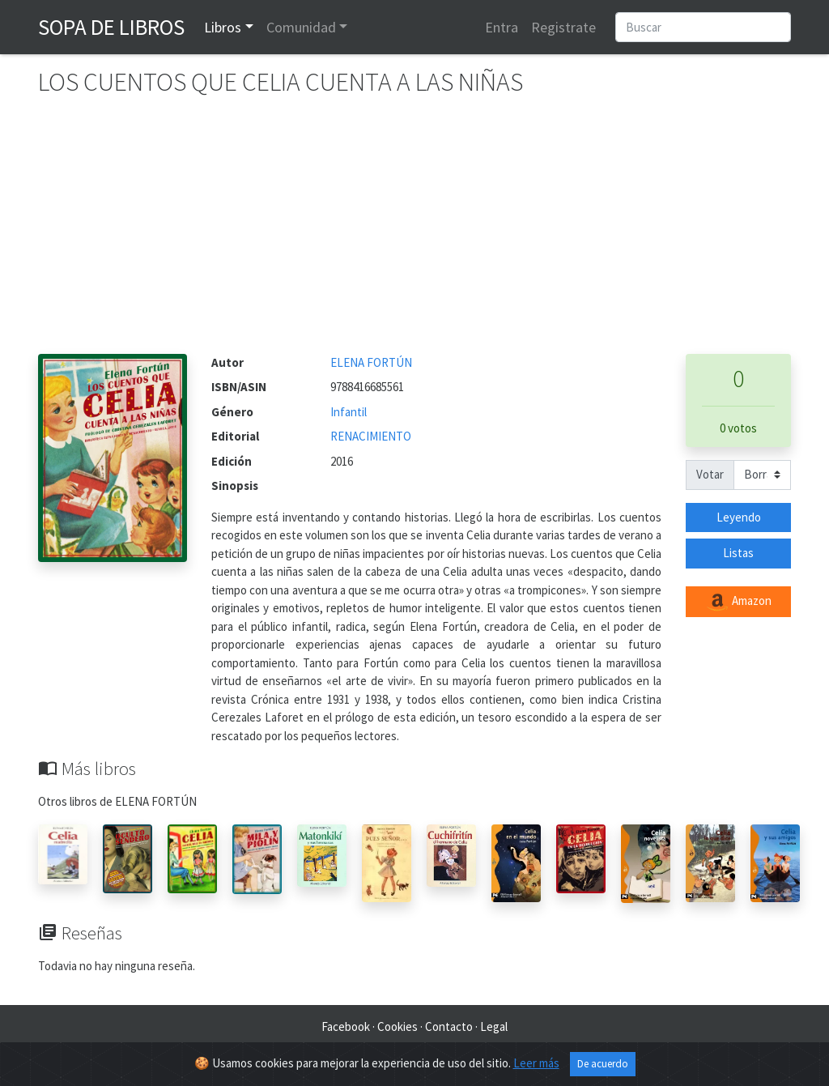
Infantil (348, 411)
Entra (501, 27)
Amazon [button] (738, 602)
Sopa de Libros (111, 26)
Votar (710, 474)
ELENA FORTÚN (371, 362)
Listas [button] (738, 552)
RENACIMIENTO (370, 436)
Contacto (449, 1026)
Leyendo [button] (738, 517)
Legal (494, 1026)
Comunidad (301, 27)
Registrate (563, 27)
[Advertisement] (414, 232)
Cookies (397, 1026)
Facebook (345, 1026)
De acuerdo (602, 1066)
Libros (222, 27)
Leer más (536, 1065)
